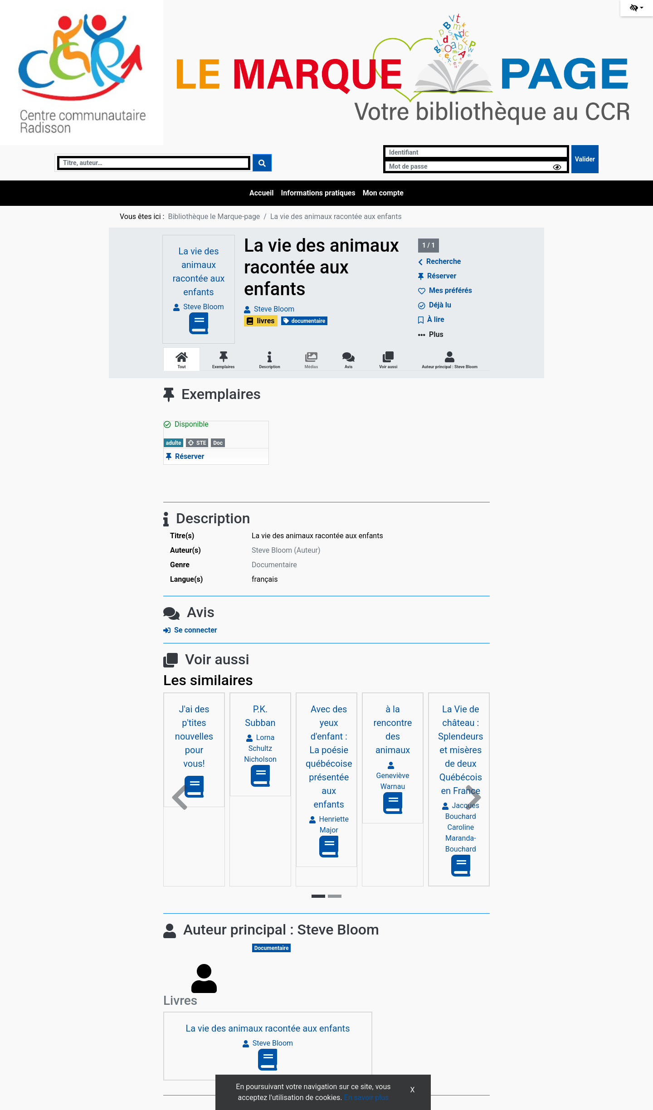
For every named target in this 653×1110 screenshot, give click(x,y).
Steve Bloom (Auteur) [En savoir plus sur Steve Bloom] (286, 550)
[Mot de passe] (476, 166)
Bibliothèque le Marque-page (214, 216)
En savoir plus (366, 1097)
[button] (179, 797)
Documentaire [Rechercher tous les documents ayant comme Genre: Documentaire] (274, 564)
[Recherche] (153, 163)
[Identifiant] (476, 152)
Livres (180, 1000)
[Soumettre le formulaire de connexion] (585, 159)
